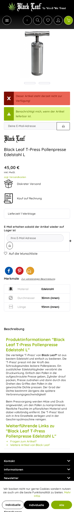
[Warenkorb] (68, 20)
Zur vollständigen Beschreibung (38, 278)
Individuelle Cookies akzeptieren (36, 506)
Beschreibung (14, 329)
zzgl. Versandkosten (15, 177)
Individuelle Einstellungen (13, 506)
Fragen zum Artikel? (21, 441)
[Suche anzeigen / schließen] (37, 20)
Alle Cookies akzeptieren (61, 506)
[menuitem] (4, 20)
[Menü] (6, 20)
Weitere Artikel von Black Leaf (28, 445)
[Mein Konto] (58, 20)
